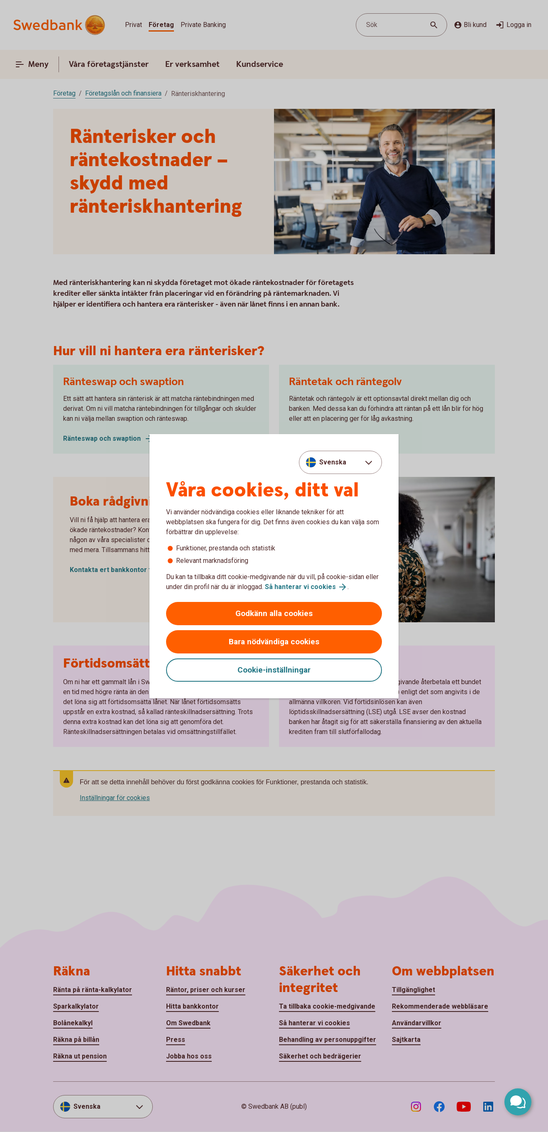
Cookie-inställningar (274, 670)
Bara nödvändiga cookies (274, 641)
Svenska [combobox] (332, 462)
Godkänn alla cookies (274, 613)
